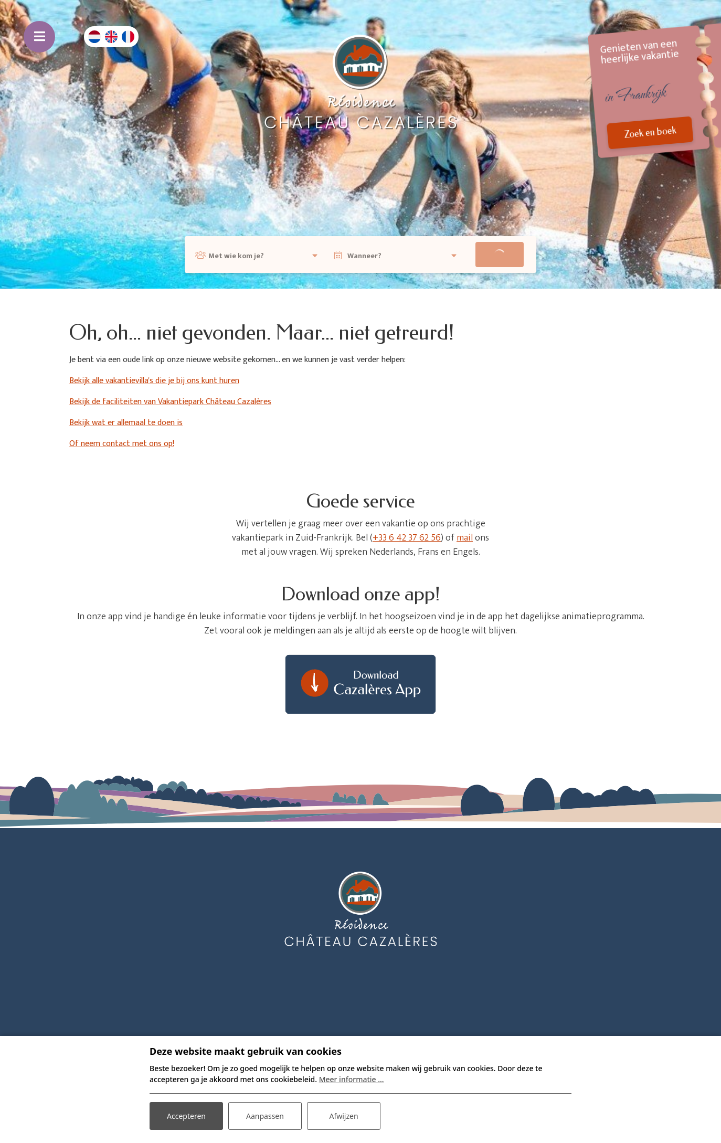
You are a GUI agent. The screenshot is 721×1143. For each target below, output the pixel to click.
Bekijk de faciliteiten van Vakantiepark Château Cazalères (170, 402)
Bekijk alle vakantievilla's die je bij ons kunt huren (154, 381)
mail (465, 538)
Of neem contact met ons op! (121, 444)
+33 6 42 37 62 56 (407, 538)
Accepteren (186, 1116)
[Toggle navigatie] (39, 36)
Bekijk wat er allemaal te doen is (126, 423)
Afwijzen (343, 1116)
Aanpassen (265, 1116)
